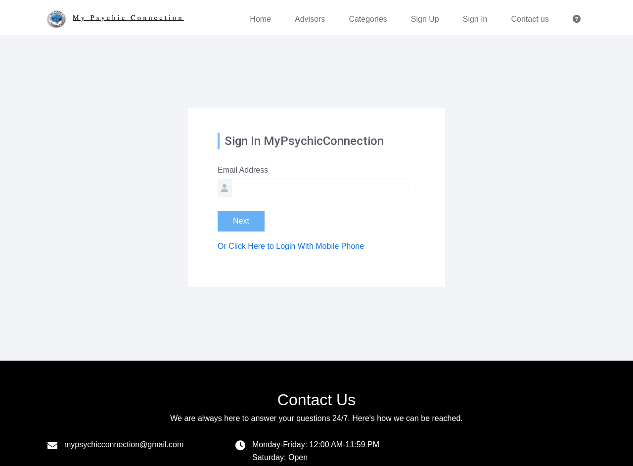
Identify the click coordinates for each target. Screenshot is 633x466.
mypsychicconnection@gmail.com (123, 444)
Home (260, 19)
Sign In (475, 19)
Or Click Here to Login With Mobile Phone (291, 246)
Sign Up (425, 19)
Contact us (530, 19)
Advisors (310, 19)
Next (241, 221)
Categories (368, 19)
